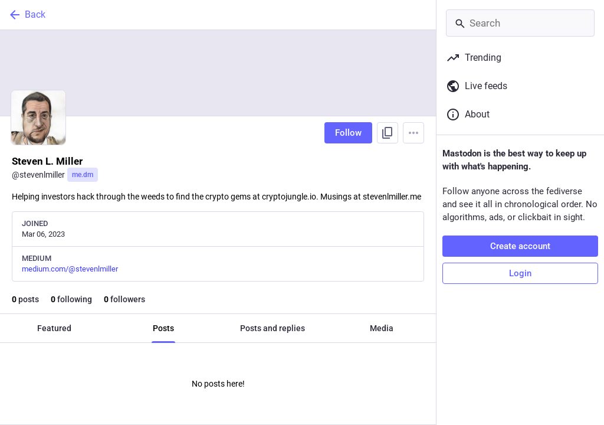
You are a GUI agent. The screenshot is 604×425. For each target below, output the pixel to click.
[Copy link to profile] (387, 132)
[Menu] (413, 132)
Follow (348, 133)
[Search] (520, 23)
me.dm (82, 175)
